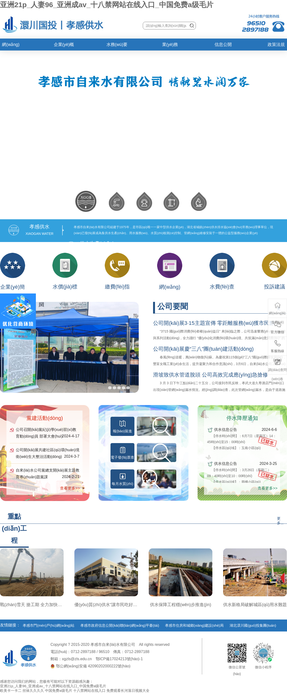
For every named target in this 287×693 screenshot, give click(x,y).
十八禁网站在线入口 (89, 690)
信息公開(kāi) (223, 46)
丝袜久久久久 (33, 690)
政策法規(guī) (276, 46)
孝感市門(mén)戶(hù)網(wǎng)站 (48, 625)
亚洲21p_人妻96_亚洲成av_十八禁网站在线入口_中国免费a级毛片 (106, 5)
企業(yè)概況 (64, 46)
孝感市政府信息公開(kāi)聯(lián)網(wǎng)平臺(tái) (119, 625)
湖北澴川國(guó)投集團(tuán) (253, 625)
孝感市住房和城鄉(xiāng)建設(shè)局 (194, 625)
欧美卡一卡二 (11, 690)
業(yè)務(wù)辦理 (170, 46)
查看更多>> (70, 488)
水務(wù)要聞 (117, 46)
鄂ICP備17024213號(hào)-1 (119, 659)
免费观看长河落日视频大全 (127, 690)
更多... (280, 520)
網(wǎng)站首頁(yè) (11, 46)
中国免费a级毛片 (58, 690)
